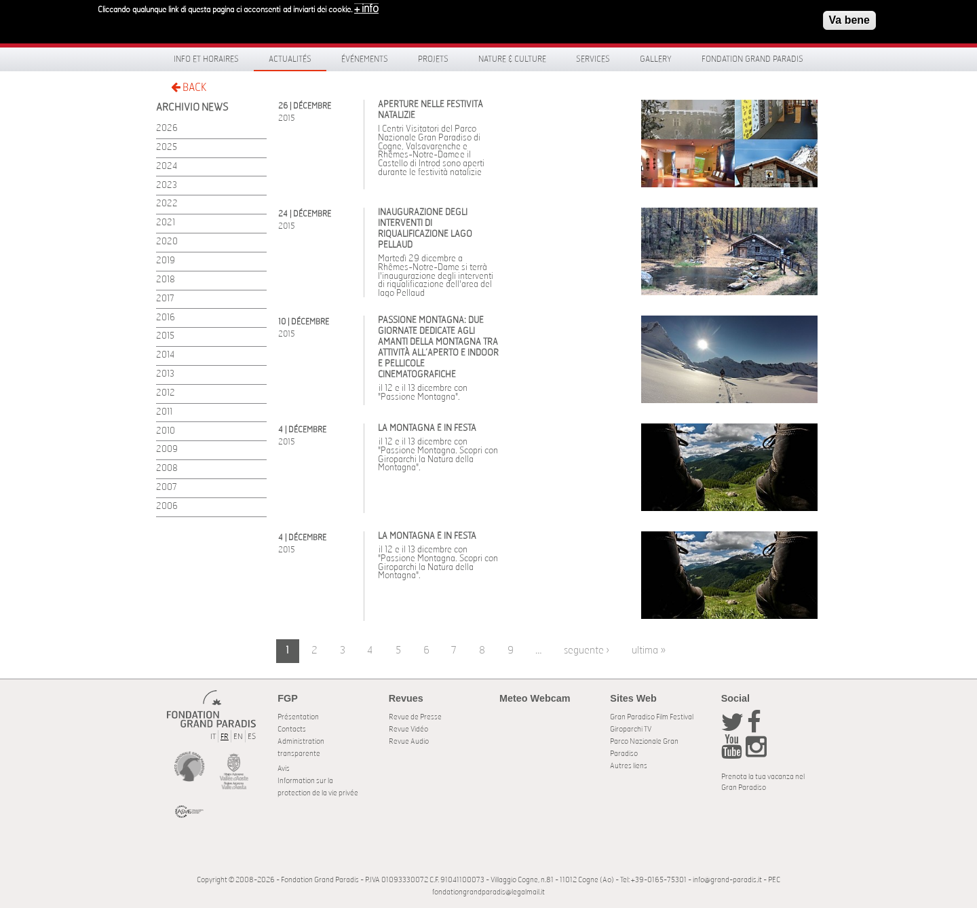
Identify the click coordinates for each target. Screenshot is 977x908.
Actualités (290, 59)
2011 (164, 412)
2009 (167, 449)
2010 (165, 431)
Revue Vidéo (408, 729)
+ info (366, 5)
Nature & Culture (512, 59)
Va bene (849, 16)
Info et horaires (206, 59)
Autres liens (628, 766)
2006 (167, 506)
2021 (165, 223)
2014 (165, 355)
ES (252, 736)
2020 (167, 242)
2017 (165, 299)
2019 (165, 261)
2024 (166, 166)
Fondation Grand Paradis (752, 59)
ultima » (649, 650)
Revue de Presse (415, 717)
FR (225, 736)
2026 (167, 128)
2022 (167, 204)
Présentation (298, 717)
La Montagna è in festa (427, 428)
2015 (165, 336)
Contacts (291, 729)
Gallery (656, 59)
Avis (283, 768)
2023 (166, 185)
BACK (188, 87)
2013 (165, 374)
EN (238, 736)
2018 (165, 280)
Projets (433, 59)
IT (213, 736)
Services (593, 59)
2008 (167, 468)
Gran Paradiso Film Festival (651, 717)
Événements (364, 59)
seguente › (586, 650)
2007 (166, 487)
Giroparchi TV (630, 729)
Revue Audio (409, 741)
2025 (166, 147)
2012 (165, 393)
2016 (165, 318)
